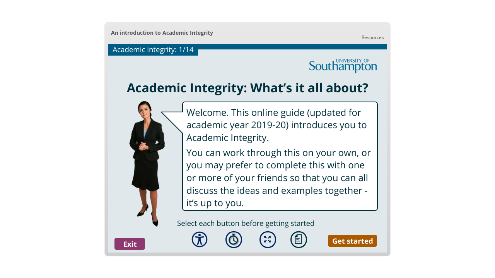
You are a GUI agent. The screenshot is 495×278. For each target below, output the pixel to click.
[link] (372, 37)
